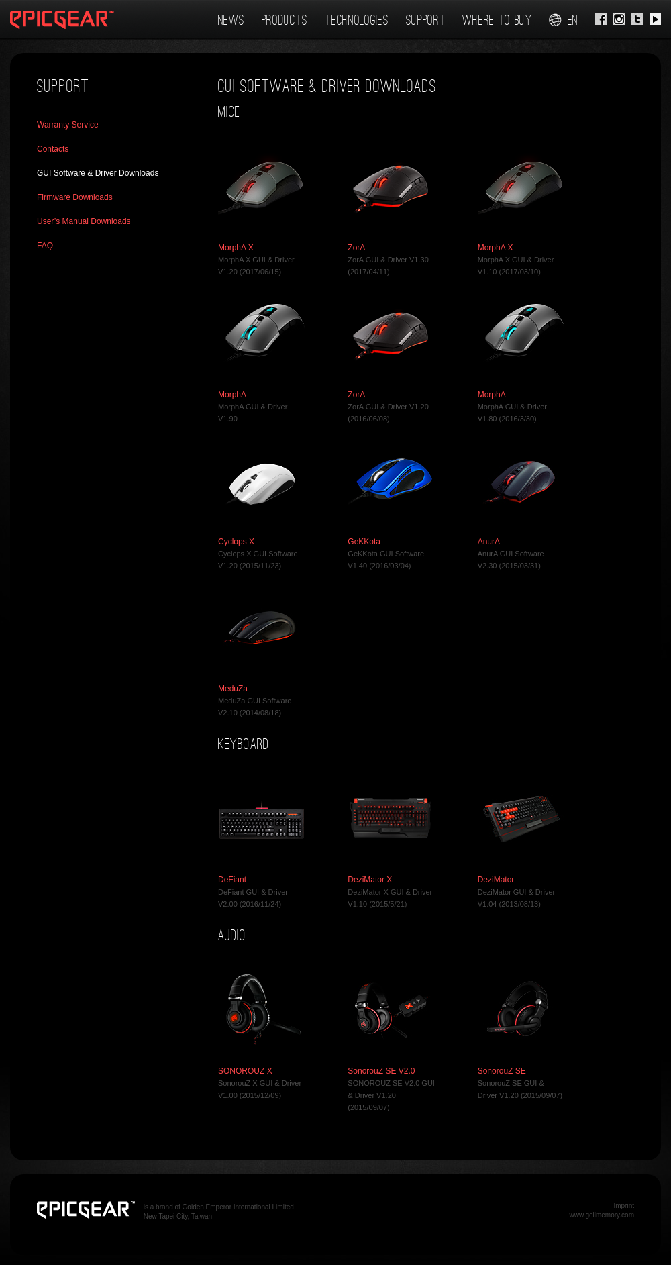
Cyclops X (236, 541)
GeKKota (364, 541)
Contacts (52, 149)
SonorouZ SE (502, 1071)
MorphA (232, 394)
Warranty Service (68, 125)
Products (285, 20)
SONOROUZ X (245, 1071)
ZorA (356, 247)
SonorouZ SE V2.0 (381, 1071)
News (231, 20)
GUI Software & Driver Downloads (97, 173)
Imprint (623, 1205)
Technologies (357, 20)
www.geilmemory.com (602, 1215)
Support (426, 20)
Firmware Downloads (75, 197)
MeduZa (233, 688)
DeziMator (496, 879)
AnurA (489, 541)
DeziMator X (370, 879)
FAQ (45, 245)
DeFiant (232, 879)
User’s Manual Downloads (84, 221)
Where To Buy (496, 20)
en (563, 20)
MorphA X (236, 247)
